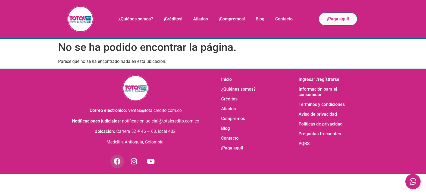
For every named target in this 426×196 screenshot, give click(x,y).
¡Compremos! (232, 19)
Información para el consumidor (318, 92)
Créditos (229, 99)
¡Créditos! (173, 19)
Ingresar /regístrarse (319, 79)
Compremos (233, 118)
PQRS (304, 143)
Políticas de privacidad (321, 124)
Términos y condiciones (322, 104)
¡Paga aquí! (232, 148)
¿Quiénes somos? (135, 19)
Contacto (284, 19)
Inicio (226, 79)
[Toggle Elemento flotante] (413, 181)
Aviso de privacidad (318, 114)
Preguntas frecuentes (320, 133)
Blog (260, 19)
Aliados (200, 19)
